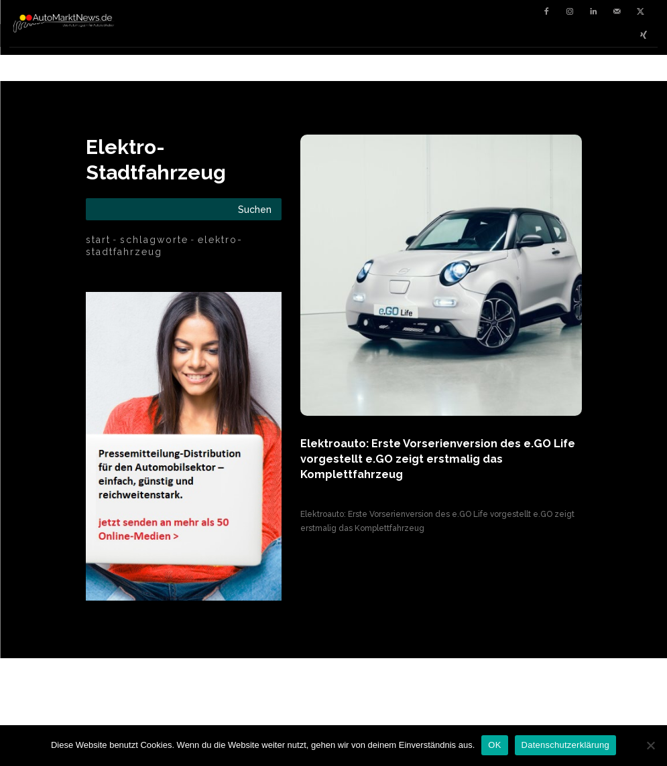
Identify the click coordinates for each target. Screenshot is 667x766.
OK (494, 745)
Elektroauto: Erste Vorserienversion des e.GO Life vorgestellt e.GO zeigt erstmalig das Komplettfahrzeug (437, 458)
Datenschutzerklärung (565, 745)
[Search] (255, 209)
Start (98, 239)
